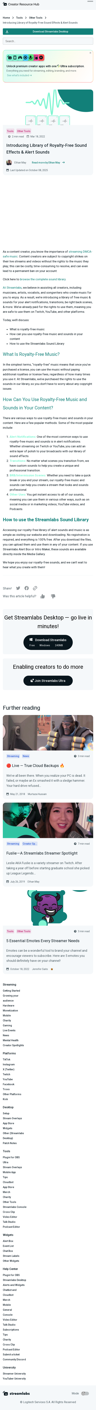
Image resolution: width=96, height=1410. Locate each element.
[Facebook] (26, 589)
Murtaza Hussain (37, 794)
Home (6, 17)
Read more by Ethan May (48, 162)
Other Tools (35, 17)
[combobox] (48, 41)
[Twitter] (18, 589)
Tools (19, 17)
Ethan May (33, 881)
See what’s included (19, 75)
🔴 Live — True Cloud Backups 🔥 (35, 765)
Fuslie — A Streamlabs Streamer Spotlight (42, 853)
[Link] (35, 588)
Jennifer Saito (40, 969)
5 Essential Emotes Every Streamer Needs (42, 941)
